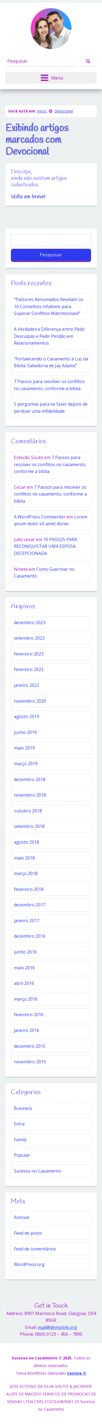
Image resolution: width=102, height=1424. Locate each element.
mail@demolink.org (57, 1327)
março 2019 (26, 764)
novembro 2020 (30, 701)
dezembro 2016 (29, 936)
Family (20, 1140)
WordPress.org (29, 1264)
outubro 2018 (28, 811)
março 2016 (26, 999)
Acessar (22, 1217)
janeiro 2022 (26, 685)
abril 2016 (24, 983)
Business (23, 1108)
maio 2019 (24, 748)
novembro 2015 (30, 1062)
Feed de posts (28, 1233)
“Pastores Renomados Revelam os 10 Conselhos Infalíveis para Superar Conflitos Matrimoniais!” (48, 306)
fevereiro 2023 (29, 654)
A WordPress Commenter (40, 517)
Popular (22, 1155)
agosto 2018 (26, 842)
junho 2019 (25, 732)
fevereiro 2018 (29, 889)
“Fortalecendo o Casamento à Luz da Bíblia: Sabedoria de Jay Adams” (51, 362)
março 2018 (26, 873)
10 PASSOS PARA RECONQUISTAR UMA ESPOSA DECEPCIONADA (45, 546)
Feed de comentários (35, 1249)
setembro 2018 (29, 826)
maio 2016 (24, 968)
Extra (19, 1124)
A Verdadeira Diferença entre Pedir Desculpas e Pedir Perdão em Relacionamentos (49, 336)
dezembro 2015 (29, 1046)
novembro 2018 (30, 795)
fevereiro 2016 (29, 1015)
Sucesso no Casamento (37, 1171)
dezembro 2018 (29, 779)
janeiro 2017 (26, 921)
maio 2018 (24, 858)
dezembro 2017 (29, 905)
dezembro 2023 (29, 623)
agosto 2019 (26, 716)
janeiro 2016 (26, 1030)
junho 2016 (25, 952)
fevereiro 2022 (29, 669)
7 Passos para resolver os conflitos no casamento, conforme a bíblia (49, 384)
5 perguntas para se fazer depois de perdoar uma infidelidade (51, 407)
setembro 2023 (29, 638)
